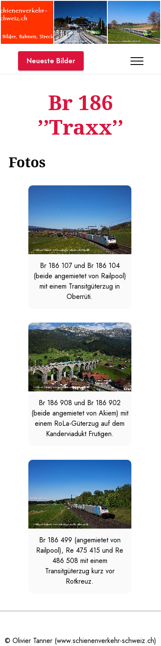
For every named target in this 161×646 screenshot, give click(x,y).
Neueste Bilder (51, 61)
